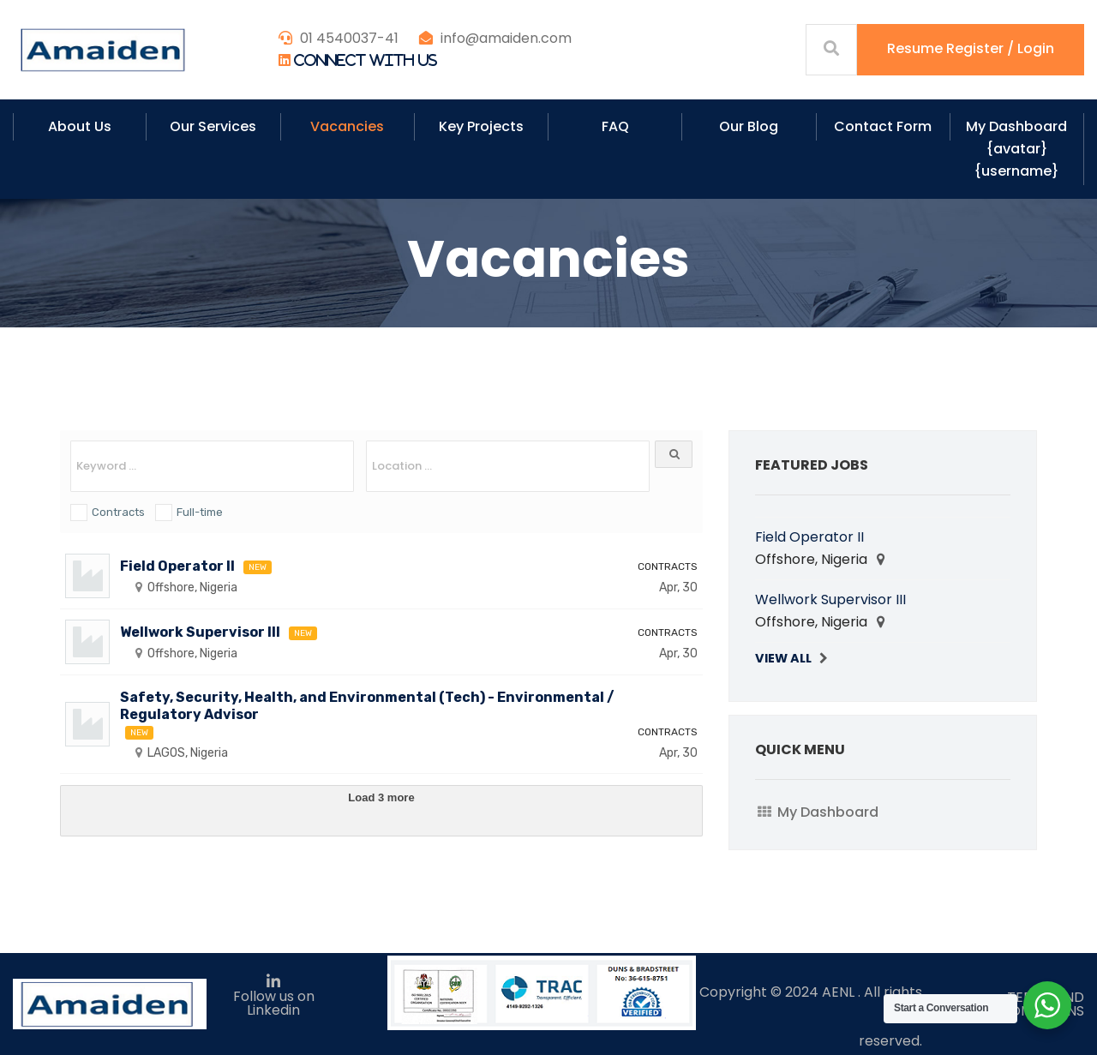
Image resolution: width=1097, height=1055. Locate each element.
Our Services (213, 126)
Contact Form (883, 126)
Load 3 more (381, 797)
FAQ (615, 126)
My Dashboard (827, 812)
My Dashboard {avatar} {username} (1016, 149)
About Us (79, 126)
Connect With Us (365, 60)
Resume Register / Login (970, 48)
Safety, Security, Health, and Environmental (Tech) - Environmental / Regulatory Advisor (367, 705)
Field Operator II (177, 566)
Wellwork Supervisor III (200, 632)
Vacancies (347, 126)
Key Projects (481, 126)
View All (783, 658)
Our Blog (748, 126)
